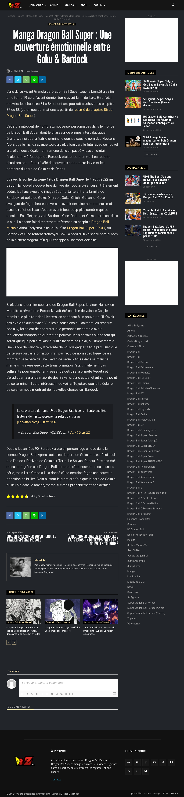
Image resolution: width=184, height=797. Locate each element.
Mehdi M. (18, 71)
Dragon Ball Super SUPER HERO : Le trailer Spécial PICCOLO (31, 538)
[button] (173, 5)
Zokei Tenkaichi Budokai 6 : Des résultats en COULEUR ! (160, 211)
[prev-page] (8, 642)
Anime (55, 5)
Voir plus (151, 154)
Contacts (56, 779)
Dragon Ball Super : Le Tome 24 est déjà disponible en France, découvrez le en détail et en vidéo (23, 630)
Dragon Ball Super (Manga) (39, 15)
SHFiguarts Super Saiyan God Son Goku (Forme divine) (158, 102)
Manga (71, 5)
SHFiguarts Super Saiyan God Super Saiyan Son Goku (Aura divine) (160, 84)
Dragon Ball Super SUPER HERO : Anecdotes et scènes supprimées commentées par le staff (160, 231)
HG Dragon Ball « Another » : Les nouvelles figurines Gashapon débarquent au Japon (160, 121)
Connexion (13, 671)
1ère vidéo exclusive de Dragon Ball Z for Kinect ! (158, 195)
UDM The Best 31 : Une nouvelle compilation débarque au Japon (157, 179)
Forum (99, 5)
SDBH (85, 5)
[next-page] (14, 642)
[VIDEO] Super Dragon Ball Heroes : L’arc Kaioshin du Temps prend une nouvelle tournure (93, 540)
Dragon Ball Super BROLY (86, 228)
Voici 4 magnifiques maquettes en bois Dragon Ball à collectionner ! (159, 140)
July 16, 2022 (79, 432)
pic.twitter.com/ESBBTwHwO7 (37, 422)
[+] (71, 693)
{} (66, 693)
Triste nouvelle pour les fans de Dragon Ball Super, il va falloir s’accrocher (99, 630)
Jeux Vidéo (38, 5)
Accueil (11, 15)
